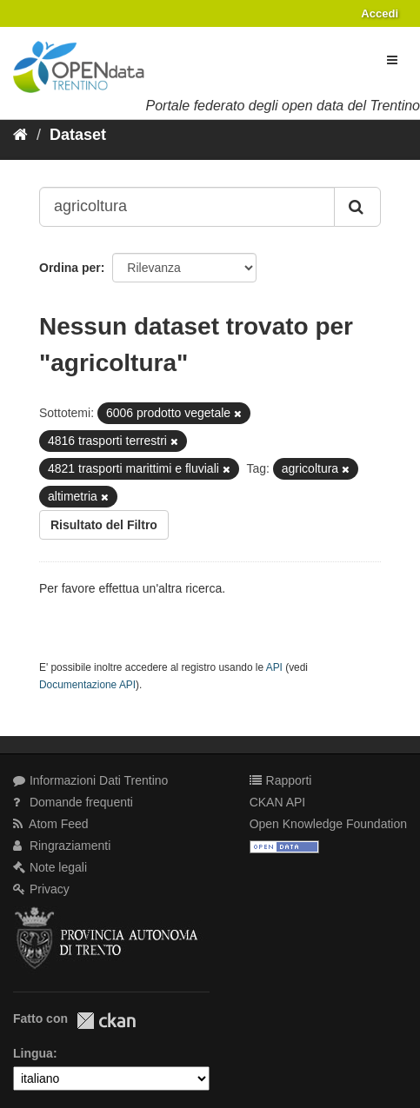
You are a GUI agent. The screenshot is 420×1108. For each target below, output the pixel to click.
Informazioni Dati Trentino (90, 780)
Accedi (379, 13)
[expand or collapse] (392, 60)
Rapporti (281, 780)
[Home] (20, 134)
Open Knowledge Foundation (328, 824)
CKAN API (278, 802)
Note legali (50, 867)
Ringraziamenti (61, 846)
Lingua (33, 1053)
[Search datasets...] (187, 207)
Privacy (41, 889)
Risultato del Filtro (103, 525)
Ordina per (70, 268)
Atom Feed (51, 824)
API (274, 667)
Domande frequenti (73, 802)
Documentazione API (87, 685)
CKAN (106, 1021)
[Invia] (357, 207)
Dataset (78, 134)
